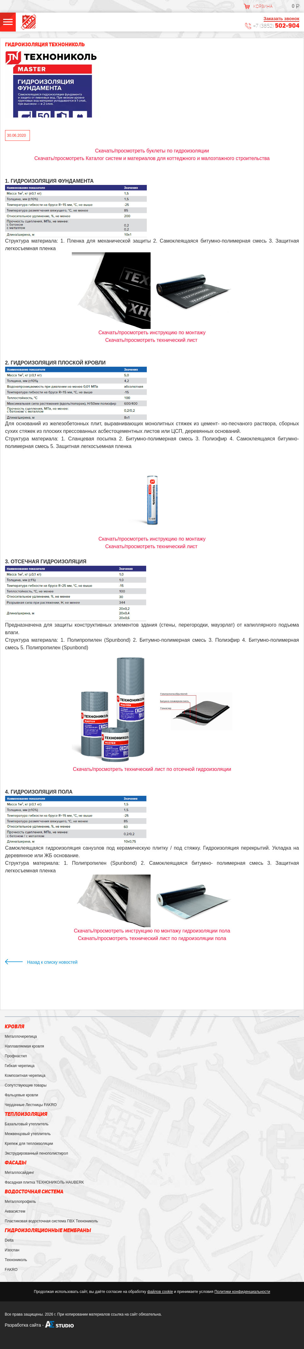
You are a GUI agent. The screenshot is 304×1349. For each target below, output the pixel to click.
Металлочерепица (21, 1036)
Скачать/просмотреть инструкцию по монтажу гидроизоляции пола (152, 930)
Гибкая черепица (19, 1066)
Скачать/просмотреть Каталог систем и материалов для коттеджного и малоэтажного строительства (152, 158)
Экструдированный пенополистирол (36, 1153)
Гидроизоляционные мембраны (48, 1230)
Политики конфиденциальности (242, 1291)
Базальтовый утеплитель (27, 1124)
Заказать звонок (281, 18)
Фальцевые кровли (21, 1095)
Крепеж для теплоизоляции (29, 1143)
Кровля (14, 1027)
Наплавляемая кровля (24, 1046)
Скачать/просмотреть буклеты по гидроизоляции (152, 150)
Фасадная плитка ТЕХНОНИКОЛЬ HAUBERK (44, 1182)
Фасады (15, 1163)
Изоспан (12, 1250)
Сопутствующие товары (26, 1085)
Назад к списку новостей (52, 962)
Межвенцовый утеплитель (28, 1134)
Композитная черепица (25, 1075)
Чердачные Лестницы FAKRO (31, 1105)
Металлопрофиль (20, 1201)
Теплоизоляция (26, 1114)
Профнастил (16, 1056)
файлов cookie (160, 1291)
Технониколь (16, 1260)
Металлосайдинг (19, 1172)
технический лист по (152, 938)
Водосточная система (34, 1192)
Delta (9, 1240)
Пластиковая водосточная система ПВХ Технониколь (51, 1221)
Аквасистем (15, 1211)
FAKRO (11, 1269)
